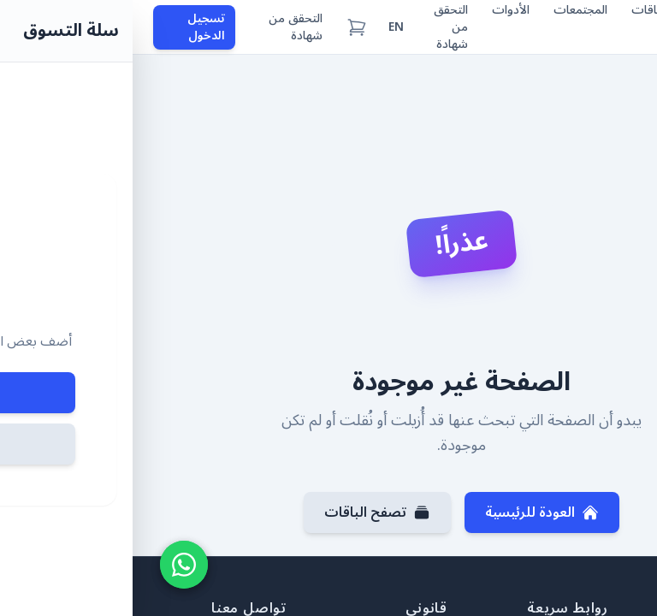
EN (263, 27)
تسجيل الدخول (73, 27)
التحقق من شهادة (163, 27)
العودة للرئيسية (409, 512)
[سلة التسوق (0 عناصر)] (224, 27)
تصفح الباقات (245, 512)
